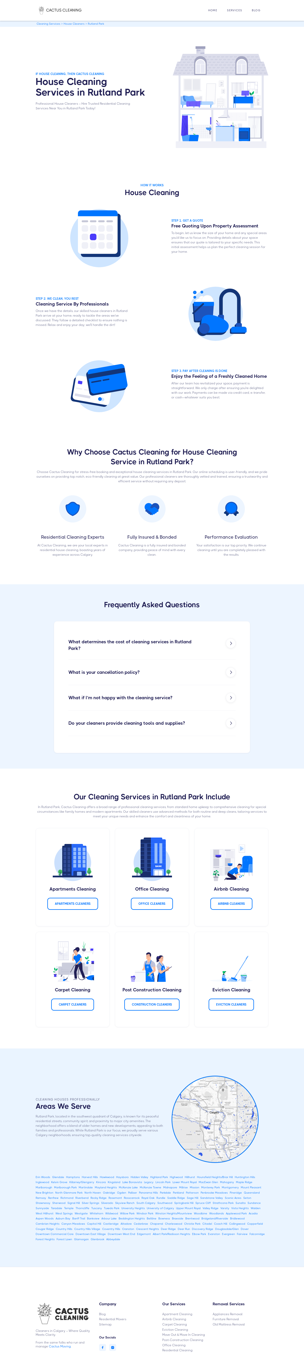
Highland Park (159, 1177)
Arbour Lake (109, 1218)
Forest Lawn (64, 1239)
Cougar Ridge (45, 1228)
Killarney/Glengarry (81, 1182)
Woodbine (200, 1213)
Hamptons (73, 1177)
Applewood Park (236, 1213)
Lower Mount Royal (185, 1182)
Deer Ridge (168, 1228)
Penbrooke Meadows (214, 1192)
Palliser (132, 1192)
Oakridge (109, 1192)
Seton (247, 1197)
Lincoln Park (163, 1182)
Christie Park (192, 1223)
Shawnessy (43, 1202)
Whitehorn (96, 1213)
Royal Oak (148, 1197)
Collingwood (237, 1223)
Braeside (177, 1218)
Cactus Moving (60, 1346)
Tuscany (96, 1208)
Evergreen (228, 1234)
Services (234, 10)
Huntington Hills (245, 1177)
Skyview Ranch (125, 1202)
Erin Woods (43, 1177)
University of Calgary (160, 1208)
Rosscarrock (132, 1197)
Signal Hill (73, 1202)
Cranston (128, 1228)
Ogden (121, 1192)
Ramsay (41, 1197)
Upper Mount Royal (188, 1208)
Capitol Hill (94, 1223)
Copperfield (255, 1223)
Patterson (192, 1192)
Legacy (149, 1182)
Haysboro (122, 1177)
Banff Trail (78, 1218)
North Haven (93, 1192)
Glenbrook (97, 1239)
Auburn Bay (63, 1218)
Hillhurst (190, 1177)
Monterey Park (210, 1187)
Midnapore (170, 1187)
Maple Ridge (244, 1182)
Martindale (86, 1187)
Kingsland (114, 1182)
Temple (69, 1208)
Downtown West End (121, 1234)
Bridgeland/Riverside (214, 1218)
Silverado (107, 1202)
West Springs (64, 1213)
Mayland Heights (106, 1187)
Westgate (81, 1213)
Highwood (176, 1177)
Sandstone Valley (211, 1197)
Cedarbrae (141, 1223)
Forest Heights (45, 1239)
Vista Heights (240, 1208)
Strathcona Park (223, 1202)
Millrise (183, 1187)
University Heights (133, 1208)
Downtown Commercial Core (55, 1234)
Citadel (207, 1223)
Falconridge (257, 1234)
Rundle (160, 1197)
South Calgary (145, 1202)
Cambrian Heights (48, 1223)
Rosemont (115, 1197)
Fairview (242, 1234)
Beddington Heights (132, 1218)
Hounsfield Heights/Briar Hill (215, 1177)
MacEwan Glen (208, 1182)
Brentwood (192, 1218)
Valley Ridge (210, 1208)
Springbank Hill (183, 1202)
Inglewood (42, 1182)
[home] (64, 10)
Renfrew (53, 1197)
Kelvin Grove (59, 1182)
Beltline (151, 1218)
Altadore (126, 1223)
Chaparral (156, 1223)
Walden (256, 1208)
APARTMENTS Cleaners (73, 904)
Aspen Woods (45, 1218)
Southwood (164, 1202)
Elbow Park (199, 1234)
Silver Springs (90, 1202)
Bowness (164, 1218)
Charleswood (173, 1223)
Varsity (224, 1208)
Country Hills (64, 1228)
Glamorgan (81, 1239)
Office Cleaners (151, 904)
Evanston (214, 1234)
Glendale (58, 1177)
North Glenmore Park (69, 1192)
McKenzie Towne (150, 1187)
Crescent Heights (147, 1228)
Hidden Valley (139, 1177)
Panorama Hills (148, 1192)
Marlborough (44, 1187)
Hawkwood (107, 1177)
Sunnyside (42, 1208)
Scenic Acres (233, 1197)
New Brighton (44, 1192)
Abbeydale (113, 1239)
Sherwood (59, 1202)
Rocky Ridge (99, 1197)
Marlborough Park (65, 1187)
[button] (234, 10)
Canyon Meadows (73, 1223)
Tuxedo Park (111, 1208)
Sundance (254, 1202)
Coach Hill (220, 1223)
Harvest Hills (90, 1177)
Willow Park (127, 1213)
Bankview (93, 1218)
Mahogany (227, 1182)
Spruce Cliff (203, 1202)
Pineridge (236, 1192)
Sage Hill (192, 1197)
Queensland (252, 1192)
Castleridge (111, 1223)
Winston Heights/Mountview (173, 1213)
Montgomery (230, 1187)
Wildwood (111, 1213)
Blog (256, 10)
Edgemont (144, 1234)
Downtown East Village (91, 1234)
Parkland (178, 1192)
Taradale (56, 1208)
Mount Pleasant (251, 1187)
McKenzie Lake (128, 1187)
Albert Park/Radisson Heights (171, 1234)
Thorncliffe (82, 1208)
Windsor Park (144, 1213)
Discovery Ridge (202, 1228)
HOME (213, 10)
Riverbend (82, 1197)
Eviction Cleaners (231, 1004)
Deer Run (184, 1228)
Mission (194, 1187)
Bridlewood (237, 1218)
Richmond (66, 1197)
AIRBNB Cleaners (231, 904)
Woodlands (216, 1213)
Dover (245, 1228)
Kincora (101, 1182)
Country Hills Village (87, 1228)
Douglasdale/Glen (227, 1228)
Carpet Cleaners (72, 1004)
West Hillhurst (45, 1213)
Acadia (253, 1213)
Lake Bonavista (132, 1182)
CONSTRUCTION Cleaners (152, 1004)
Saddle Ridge (176, 1197)
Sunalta (241, 1202)
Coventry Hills (111, 1228)
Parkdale (165, 1192)
